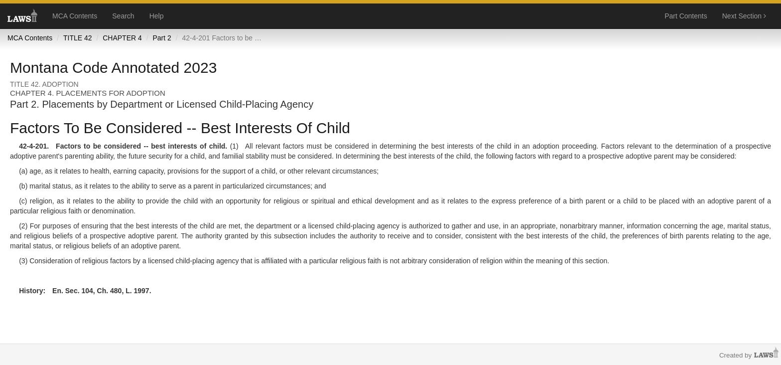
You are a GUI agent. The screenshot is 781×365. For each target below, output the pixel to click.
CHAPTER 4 (122, 38)
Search (123, 16)
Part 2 (161, 38)
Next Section (744, 16)
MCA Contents (74, 16)
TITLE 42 (77, 38)
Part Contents (685, 16)
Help (156, 16)
